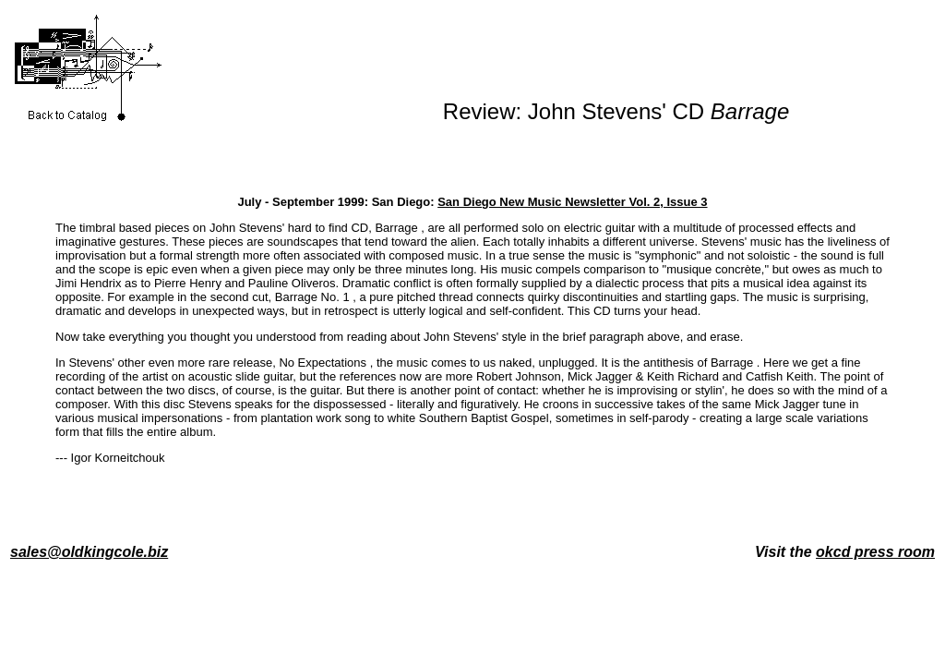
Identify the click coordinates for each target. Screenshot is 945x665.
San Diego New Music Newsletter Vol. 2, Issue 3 (572, 202)
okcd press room (875, 552)
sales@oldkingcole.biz (89, 552)
